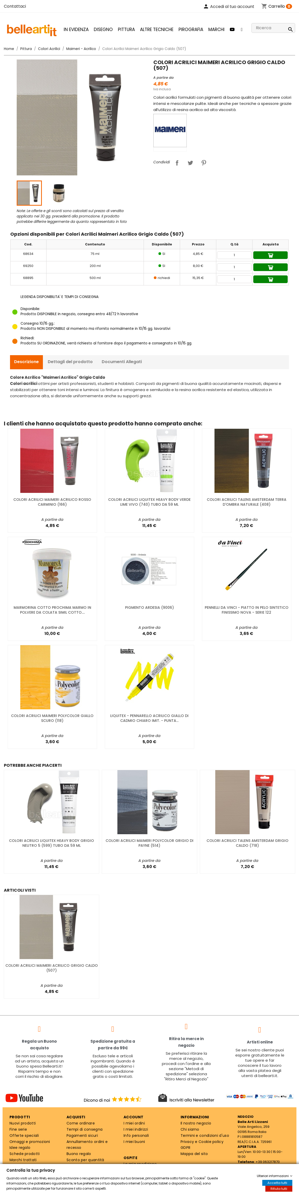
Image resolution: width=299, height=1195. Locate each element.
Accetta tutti (277, 1182)
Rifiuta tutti (278, 1188)
